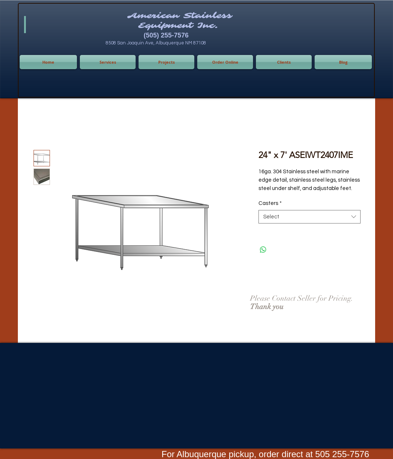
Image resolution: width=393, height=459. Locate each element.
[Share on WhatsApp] (263, 249)
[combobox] (309, 217)
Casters (270, 203)
